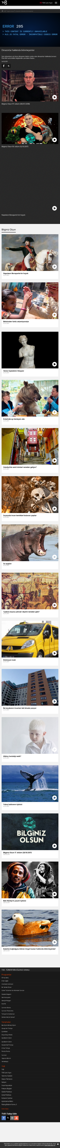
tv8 (4, 11)
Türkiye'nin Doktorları (8, 1014)
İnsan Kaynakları (7, 1085)
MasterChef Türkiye (7, 1045)
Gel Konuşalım (6, 997)
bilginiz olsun (10, 11)
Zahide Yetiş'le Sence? (8, 1017)
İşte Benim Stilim (7, 1038)
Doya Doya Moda (7, 1035)
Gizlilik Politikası (7, 1092)
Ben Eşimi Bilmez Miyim (9, 1025)
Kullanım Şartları (7, 1098)
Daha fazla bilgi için (49, 1145)
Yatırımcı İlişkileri (7, 1076)
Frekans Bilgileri (7, 1088)
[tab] (9, 230)
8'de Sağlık (5, 981)
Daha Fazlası (5, 1109)
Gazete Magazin (6, 994)
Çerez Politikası (6, 1095)
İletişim (4, 1082)
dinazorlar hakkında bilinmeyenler (24, 11)
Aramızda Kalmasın (7, 984)
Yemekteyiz (5, 1061)
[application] (30, 30)
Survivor (4, 1055)
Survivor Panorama (7, 1011)
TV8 (3, 1069)
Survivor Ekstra (6, 1007)
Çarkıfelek (5, 1031)
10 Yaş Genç (5, 977)
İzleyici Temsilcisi (7, 1079)
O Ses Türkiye (6, 1048)
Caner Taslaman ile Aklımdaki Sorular (13, 990)
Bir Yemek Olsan (6, 987)
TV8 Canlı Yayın (46, 3)
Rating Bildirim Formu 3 (9, 1104)
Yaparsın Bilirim (6, 1058)
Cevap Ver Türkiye (7, 1028)
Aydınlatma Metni (7, 1101)
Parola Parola (6, 1051)
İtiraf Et (4, 1004)
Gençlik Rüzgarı (6, 1000)
